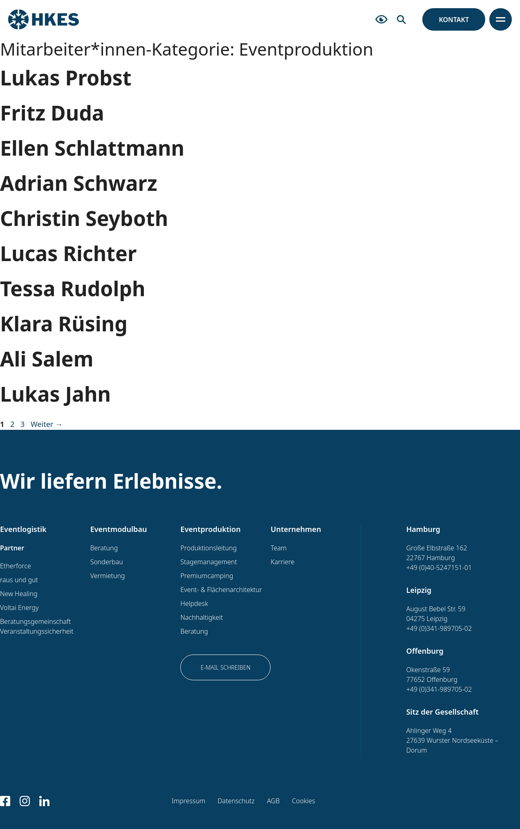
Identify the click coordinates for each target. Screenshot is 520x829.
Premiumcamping (206, 575)
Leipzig (419, 590)
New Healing (19, 593)
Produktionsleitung (208, 547)
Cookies (303, 800)
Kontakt (454, 19)
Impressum (188, 800)
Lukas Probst (66, 78)
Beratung (104, 547)
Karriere (282, 561)
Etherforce (15, 565)
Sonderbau (106, 561)
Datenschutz (236, 800)
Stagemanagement (208, 561)
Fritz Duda (52, 113)
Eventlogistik (23, 529)
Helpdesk (194, 603)
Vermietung (107, 575)
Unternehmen (296, 529)
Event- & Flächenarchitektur (221, 589)
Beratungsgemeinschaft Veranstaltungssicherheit (37, 626)
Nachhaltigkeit (201, 617)
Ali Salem (46, 359)
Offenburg (425, 651)
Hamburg (423, 529)
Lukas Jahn (55, 394)
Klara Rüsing (64, 323)
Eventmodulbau (118, 529)
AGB (273, 800)
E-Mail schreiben (226, 667)
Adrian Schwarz (78, 183)
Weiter (47, 424)
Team (279, 547)
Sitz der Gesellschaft (442, 712)
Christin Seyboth (84, 218)
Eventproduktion (210, 529)
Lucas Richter (68, 253)
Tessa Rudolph (73, 288)
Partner (12, 547)
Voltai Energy (19, 607)
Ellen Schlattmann (92, 148)
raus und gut (19, 579)
